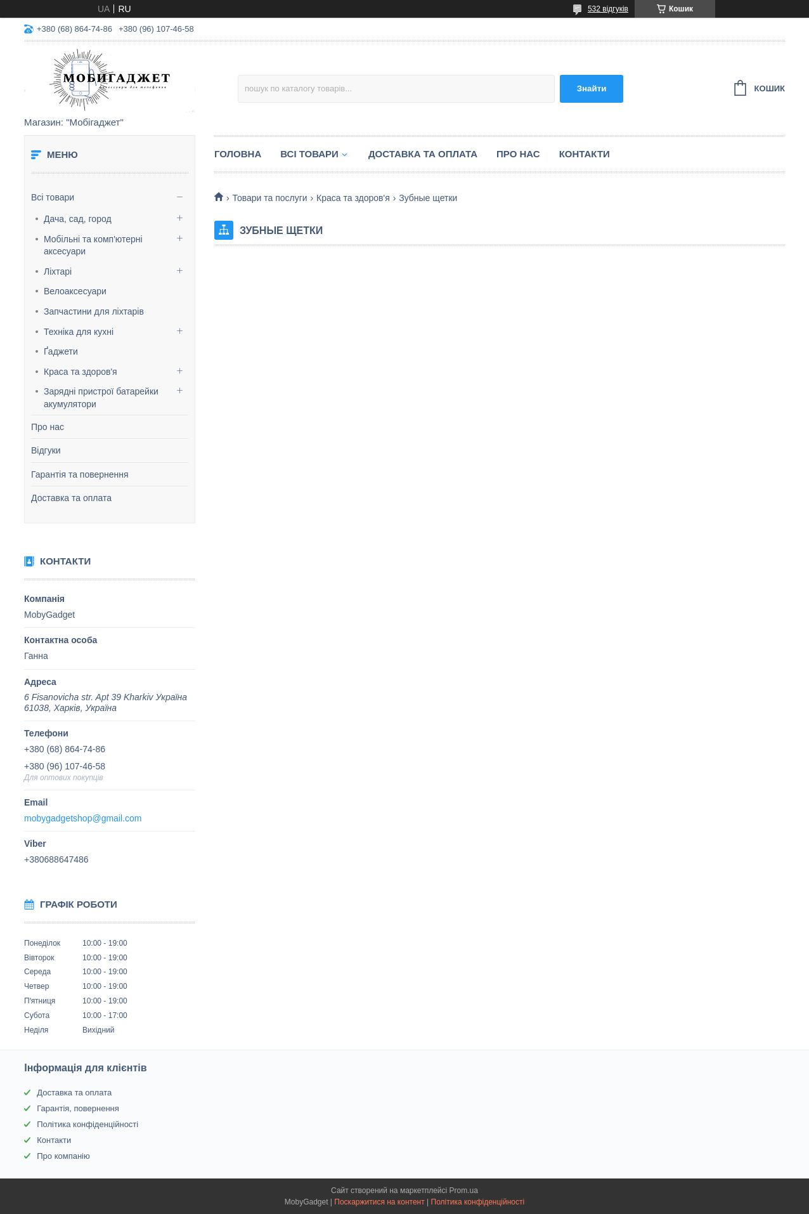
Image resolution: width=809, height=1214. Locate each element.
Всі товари (52, 197)
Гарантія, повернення (78, 1108)
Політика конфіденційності (87, 1124)
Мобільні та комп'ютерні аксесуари (93, 245)
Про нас (47, 427)
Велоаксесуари (75, 291)
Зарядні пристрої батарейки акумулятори (101, 397)
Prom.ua (464, 1190)
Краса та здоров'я (80, 372)
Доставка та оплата (71, 498)
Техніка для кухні (78, 332)
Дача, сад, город (78, 219)
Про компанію (63, 1156)
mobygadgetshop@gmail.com (82, 818)
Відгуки (46, 450)
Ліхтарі (58, 271)
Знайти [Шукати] (592, 88)
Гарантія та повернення (80, 474)
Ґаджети (61, 351)
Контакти (584, 154)
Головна (237, 154)
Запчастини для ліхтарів (94, 311)
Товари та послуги (269, 198)
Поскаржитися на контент (379, 1202)
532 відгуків (608, 8)
